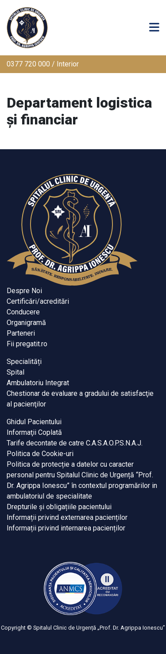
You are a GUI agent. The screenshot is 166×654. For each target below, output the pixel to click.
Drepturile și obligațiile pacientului (59, 507)
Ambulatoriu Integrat (38, 383)
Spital (15, 372)
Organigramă (26, 322)
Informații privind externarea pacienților (67, 517)
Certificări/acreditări (38, 301)
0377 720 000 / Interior (43, 64)
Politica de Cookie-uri (40, 453)
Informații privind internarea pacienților (66, 528)
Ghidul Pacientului (34, 422)
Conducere (23, 312)
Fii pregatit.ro (27, 344)
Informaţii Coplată (34, 432)
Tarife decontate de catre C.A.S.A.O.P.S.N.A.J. (75, 443)
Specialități (24, 361)
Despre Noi (24, 290)
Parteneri (21, 333)
